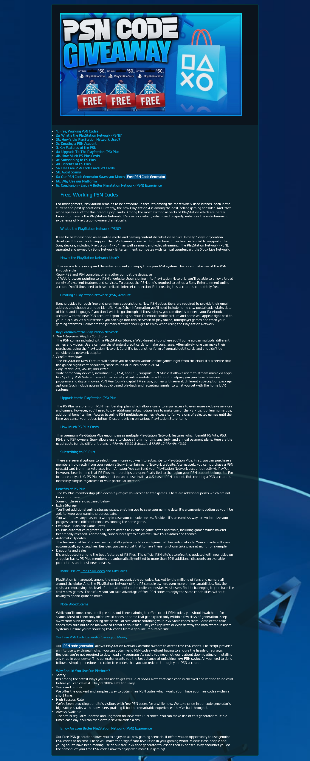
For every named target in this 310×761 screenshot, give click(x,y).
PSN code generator (78, 646)
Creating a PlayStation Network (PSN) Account (95, 295)
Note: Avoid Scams (74, 604)
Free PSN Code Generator (146, 177)
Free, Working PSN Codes (89, 195)
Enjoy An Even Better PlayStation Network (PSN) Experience (106, 728)
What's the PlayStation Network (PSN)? (90, 229)
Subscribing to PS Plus (77, 452)
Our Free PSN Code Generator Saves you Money (91, 637)
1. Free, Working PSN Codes (77, 131)
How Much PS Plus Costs (79, 427)
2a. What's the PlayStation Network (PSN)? (89, 135)
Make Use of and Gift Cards (93, 571)
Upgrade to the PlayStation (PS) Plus (88, 398)
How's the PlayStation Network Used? (89, 258)
